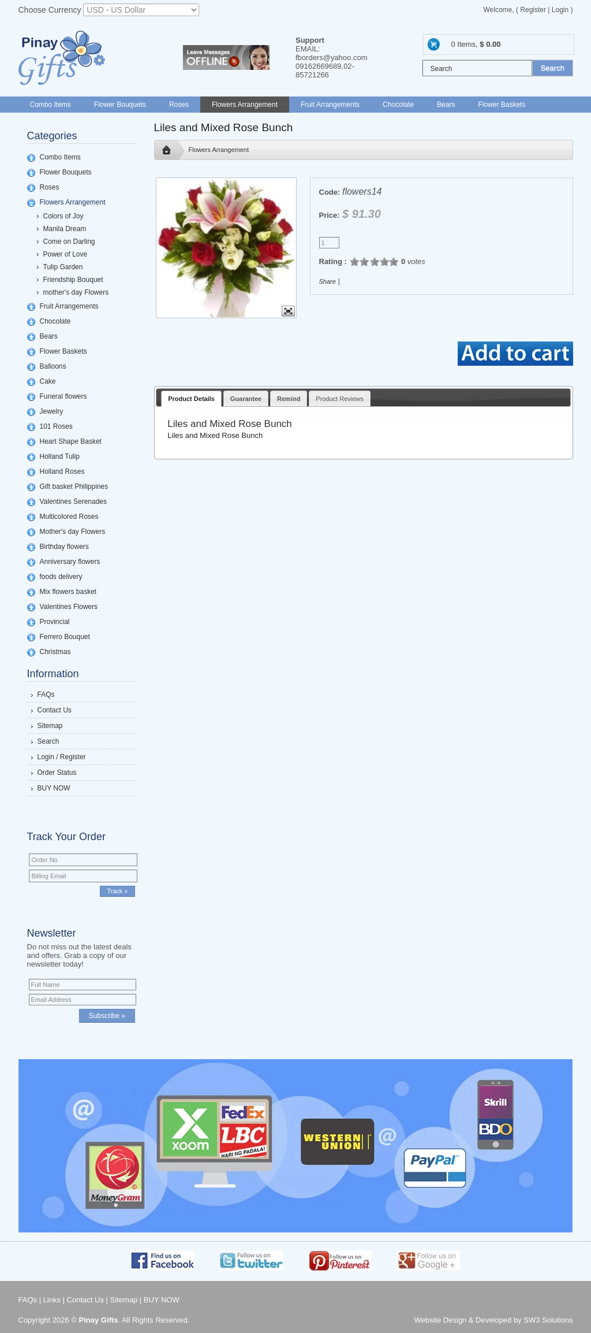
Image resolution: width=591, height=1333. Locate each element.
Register (533, 10)
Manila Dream (65, 229)
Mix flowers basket (68, 592)
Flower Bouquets (120, 105)
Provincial (55, 622)
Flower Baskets (501, 105)
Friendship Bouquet (73, 280)
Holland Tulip (60, 456)
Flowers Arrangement (245, 105)
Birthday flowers (64, 547)
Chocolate (398, 105)
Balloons (53, 366)
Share (327, 281)
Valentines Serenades (73, 501)
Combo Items (50, 105)
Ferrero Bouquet (65, 637)
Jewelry (51, 411)
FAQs (46, 694)
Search (48, 741)
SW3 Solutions (548, 1320)
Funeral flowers (63, 396)
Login (560, 10)
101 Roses (56, 426)
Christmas (55, 652)
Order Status (57, 772)
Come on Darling (69, 241)
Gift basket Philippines (74, 486)
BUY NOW (54, 788)
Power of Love (65, 254)
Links (52, 1299)
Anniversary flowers (70, 562)
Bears (446, 105)
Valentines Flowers (69, 607)
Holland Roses (62, 471)
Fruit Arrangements (330, 105)
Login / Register (62, 757)
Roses (179, 105)
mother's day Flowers (76, 292)
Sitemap (50, 726)
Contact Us (55, 710)
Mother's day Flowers (73, 532)
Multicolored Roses (69, 517)
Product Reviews (340, 398)
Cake (48, 381)
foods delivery (61, 577)
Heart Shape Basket (71, 441)
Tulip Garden (63, 267)
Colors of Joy (63, 216)
